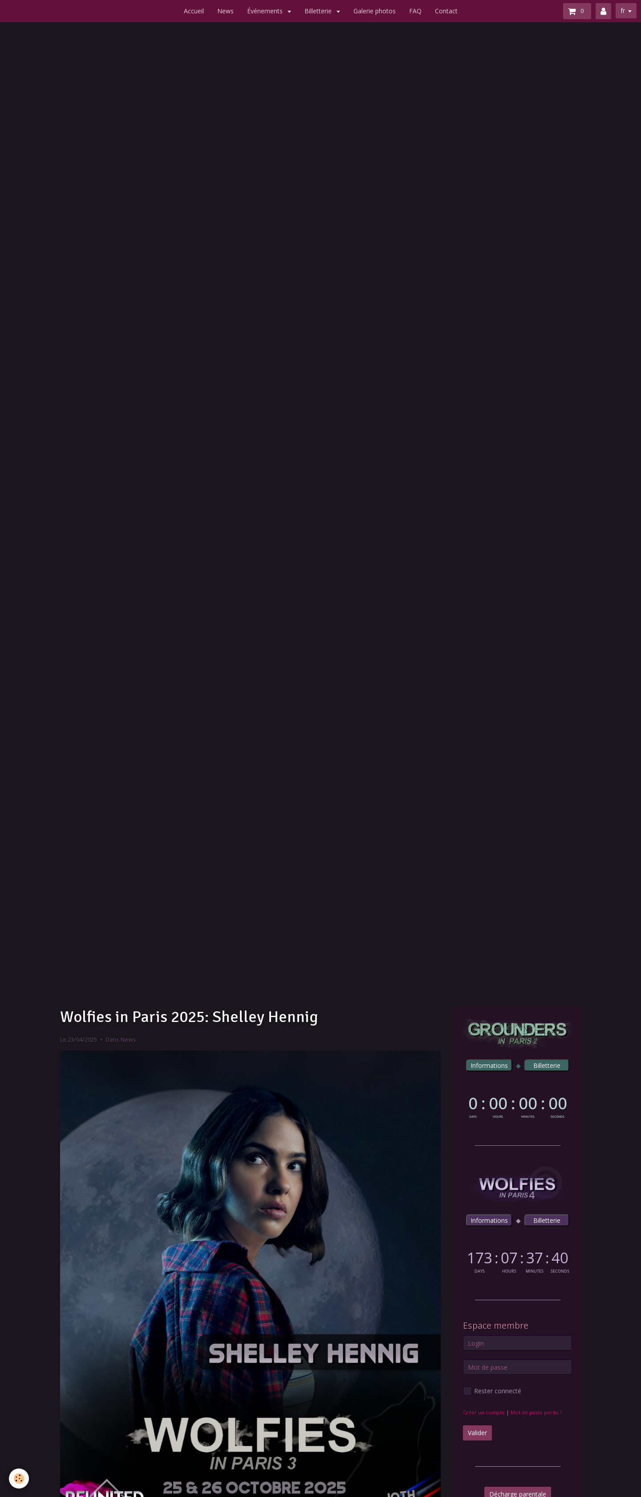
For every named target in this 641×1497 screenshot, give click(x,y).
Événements (265, 11)
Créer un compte (484, 1412)
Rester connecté (492, 1391)
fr (623, 10)
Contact (446, 11)
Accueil (194, 11)
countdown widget (517, 1105)
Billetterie (318, 11)
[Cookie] (19, 1479)
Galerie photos (374, 11)
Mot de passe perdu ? (536, 1412)
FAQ (415, 11)
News (225, 11)
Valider (477, 1432)
